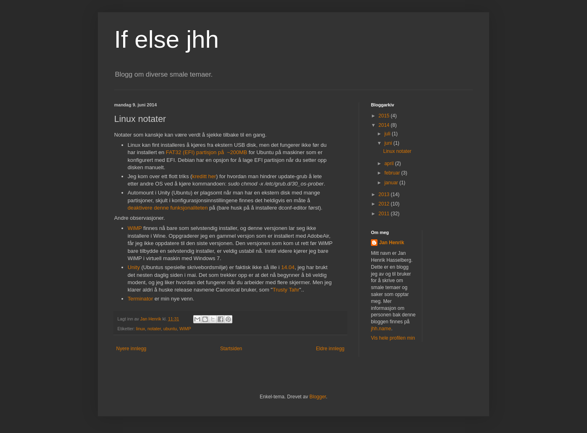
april (389, 163)
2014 (385, 125)
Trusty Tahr (286, 290)
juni (388, 143)
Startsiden (231, 348)
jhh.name (381, 328)
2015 (385, 116)
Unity (134, 267)
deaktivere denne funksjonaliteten (168, 208)
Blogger (317, 397)
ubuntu (170, 328)
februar (392, 173)
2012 (385, 204)
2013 (385, 194)
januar (391, 183)
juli (388, 134)
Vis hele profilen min (393, 338)
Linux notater (397, 151)
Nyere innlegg (131, 348)
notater (154, 328)
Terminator (140, 299)
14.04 (288, 267)
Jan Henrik (391, 242)
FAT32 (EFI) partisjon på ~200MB (206, 152)
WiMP (135, 228)
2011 (385, 213)
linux (140, 328)
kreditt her (204, 176)
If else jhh (166, 39)
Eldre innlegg (330, 348)
